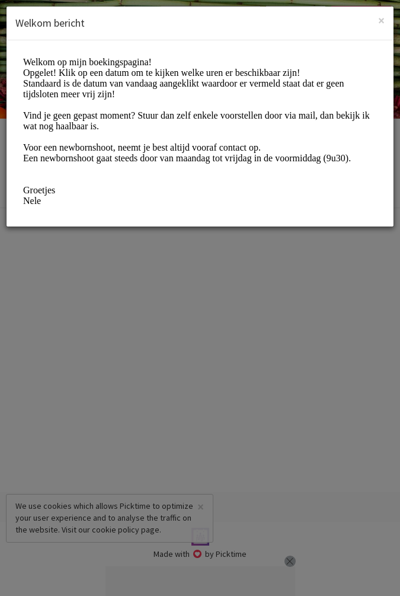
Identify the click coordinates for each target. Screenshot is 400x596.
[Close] (381, 20)
